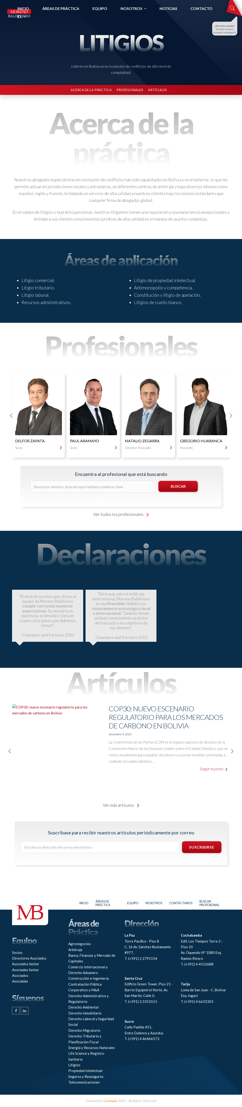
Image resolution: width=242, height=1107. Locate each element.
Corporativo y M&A (83, 990)
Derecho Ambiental (83, 1007)
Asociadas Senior (25, 970)
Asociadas (20, 981)
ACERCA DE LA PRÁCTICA (91, 90)
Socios (17, 952)
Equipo (132, 903)
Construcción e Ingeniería (88, 978)
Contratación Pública (85, 984)
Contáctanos (180, 903)
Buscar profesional (209, 903)
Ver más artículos (121, 805)
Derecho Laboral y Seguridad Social (91, 1022)
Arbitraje (75, 950)
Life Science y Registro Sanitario (86, 1056)
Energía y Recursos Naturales (91, 1047)
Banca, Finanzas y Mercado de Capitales (91, 958)
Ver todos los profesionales (121, 514)
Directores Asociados (29, 958)
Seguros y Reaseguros (86, 1076)
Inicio (83, 903)
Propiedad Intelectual (85, 1070)
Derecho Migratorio (84, 1030)
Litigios (74, 1065)
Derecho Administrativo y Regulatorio (88, 999)
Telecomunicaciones (84, 1082)
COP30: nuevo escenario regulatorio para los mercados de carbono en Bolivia (166, 717)
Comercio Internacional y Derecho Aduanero (88, 970)
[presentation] (11, 415)
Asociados (20, 975)
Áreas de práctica (102, 903)
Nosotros (154, 903)
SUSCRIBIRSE (201, 847)
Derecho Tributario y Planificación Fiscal (84, 1039)
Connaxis (110, 1101)
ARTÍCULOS (157, 90)
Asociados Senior (25, 964)
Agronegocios (79, 944)
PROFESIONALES (130, 90)
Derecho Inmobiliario (85, 1013)
